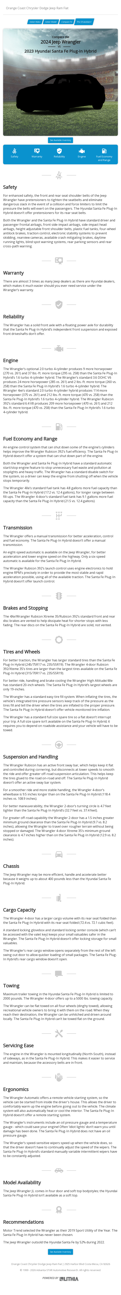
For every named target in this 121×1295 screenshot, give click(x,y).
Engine (82, 153)
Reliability (59, 153)
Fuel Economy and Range (104, 155)
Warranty (37, 153)
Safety (14, 153)
